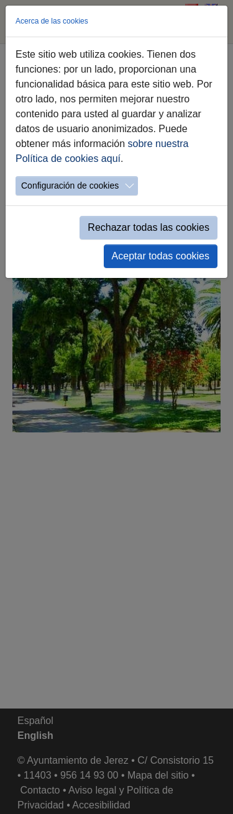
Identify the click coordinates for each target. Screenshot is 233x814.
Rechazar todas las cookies (148, 227)
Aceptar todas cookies (160, 256)
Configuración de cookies (70, 185)
